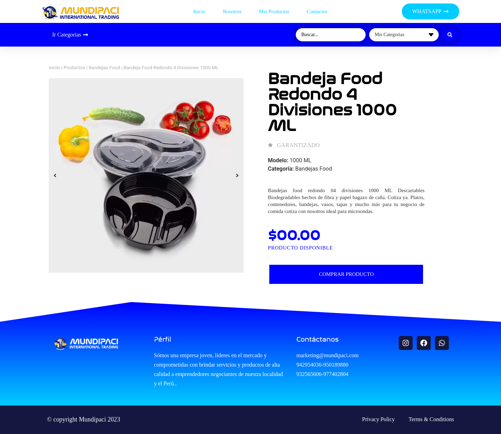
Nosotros (232, 11)
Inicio (199, 11)
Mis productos (274, 11)
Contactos (317, 11)
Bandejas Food (104, 67)
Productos (74, 67)
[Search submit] (450, 35)
